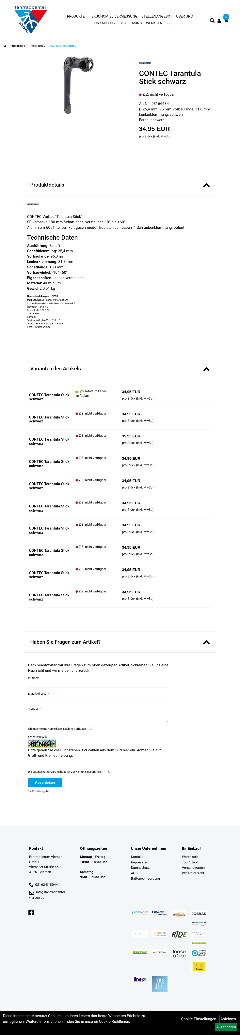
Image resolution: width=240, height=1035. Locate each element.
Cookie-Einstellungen (198, 1019)
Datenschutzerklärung (46, 771)
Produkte (78, 16)
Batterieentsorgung (145, 878)
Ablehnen (228, 1019)
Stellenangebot (156, 16)
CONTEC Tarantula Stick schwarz (49, 397)
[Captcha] (98, 763)
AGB (134, 873)
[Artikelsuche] (212, 21)
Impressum (139, 862)
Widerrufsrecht (193, 873)
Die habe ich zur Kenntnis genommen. (65, 771)
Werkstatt (158, 23)
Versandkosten (193, 868)
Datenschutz (140, 868)
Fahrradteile (18, 46)
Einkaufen (105, 23)
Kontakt (137, 857)
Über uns (186, 16)
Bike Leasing (131, 23)
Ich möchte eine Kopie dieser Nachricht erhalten (57, 728)
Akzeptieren (226, 1027)
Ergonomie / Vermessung (114, 16)
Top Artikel (190, 862)
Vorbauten (38, 46)
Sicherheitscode (37, 736)
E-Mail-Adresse (37, 693)
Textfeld (33, 709)
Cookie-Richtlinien (114, 1021)
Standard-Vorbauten (63, 46)
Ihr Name (33, 678)
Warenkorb (190, 857)
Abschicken (45, 782)
